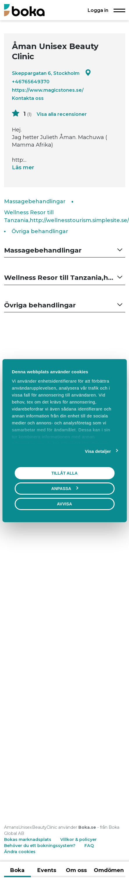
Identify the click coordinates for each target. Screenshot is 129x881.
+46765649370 (31, 81)
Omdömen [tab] (109, 870)
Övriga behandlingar (40, 231)
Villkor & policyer (78, 839)
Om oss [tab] (76, 870)
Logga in (98, 10)
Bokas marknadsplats (27, 839)
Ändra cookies (20, 851)
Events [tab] (46, 870)
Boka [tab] (17, 870)
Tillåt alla (64, 473)
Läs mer (23, 167)
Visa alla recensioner (62, 114)
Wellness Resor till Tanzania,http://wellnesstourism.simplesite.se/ (66, 216)
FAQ (89, 845)
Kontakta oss (28, 98)
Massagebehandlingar (35, 201)
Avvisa (64, 503)
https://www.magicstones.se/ (48, 90)
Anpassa (64, 488)
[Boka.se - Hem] (24, 10)
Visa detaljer (98, 450)
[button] (64, 250)
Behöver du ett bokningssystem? (39, 845)
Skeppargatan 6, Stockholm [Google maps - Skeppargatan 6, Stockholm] (51, 73)
